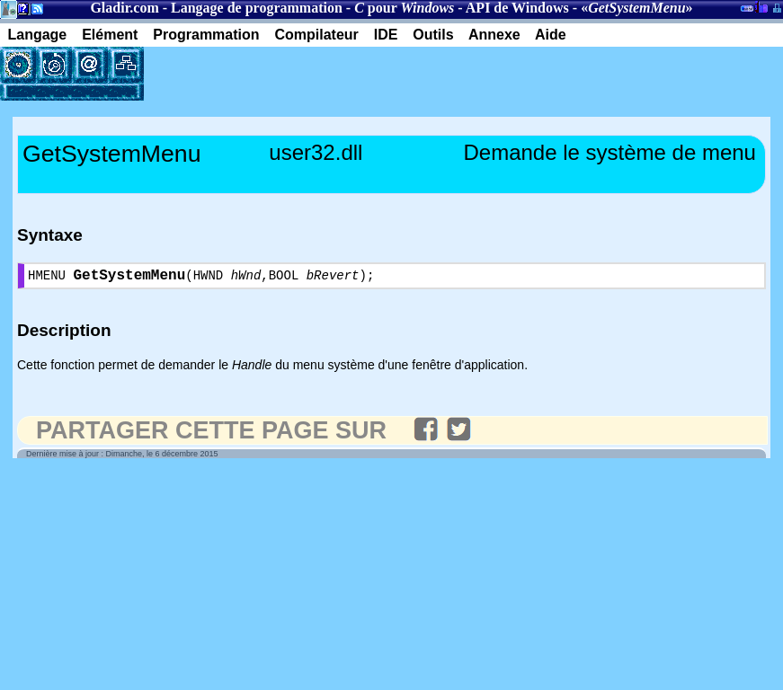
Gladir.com (124, 7)
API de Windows (517, 7)
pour (404, 7)
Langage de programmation (257, 7)
